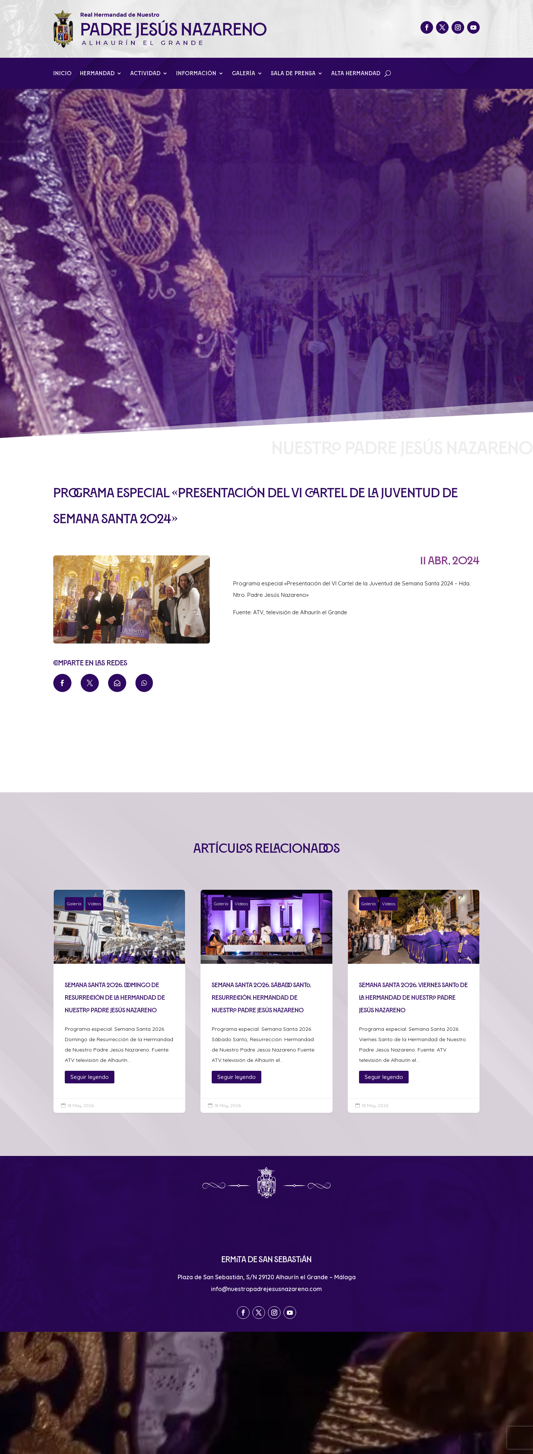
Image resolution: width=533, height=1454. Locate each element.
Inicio (62, 73)
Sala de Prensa (293, 73)
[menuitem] (62, 683)
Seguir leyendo (89, 1076)
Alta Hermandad (356, 73)
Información (196, 73)
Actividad (145, 73)
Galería (243, 73)
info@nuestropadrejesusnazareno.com (266, 1289)
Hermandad (97, 73)
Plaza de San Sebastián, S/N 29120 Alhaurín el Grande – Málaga (267, 1277)
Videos (94, 903)
